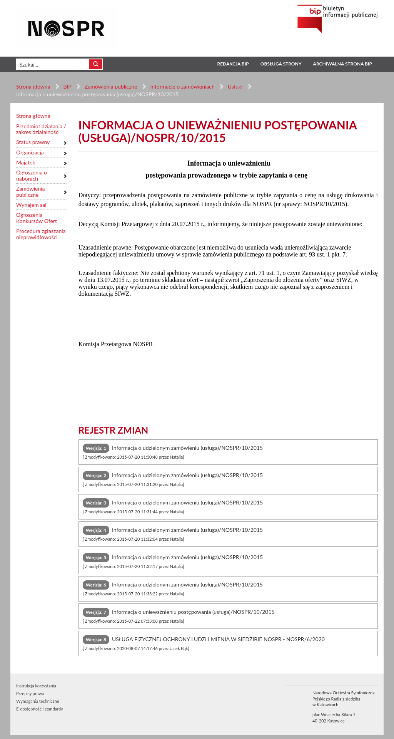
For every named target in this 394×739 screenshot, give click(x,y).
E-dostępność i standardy (39, 708)
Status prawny (33, 142)
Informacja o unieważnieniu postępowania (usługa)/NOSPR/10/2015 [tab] (179, 615)
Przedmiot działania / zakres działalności (41, 129)
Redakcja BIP (233, 64)
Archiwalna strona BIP (342, 64)
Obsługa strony (281, 64)
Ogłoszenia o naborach (31, 175)
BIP (67, 86)
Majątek (25, 162)
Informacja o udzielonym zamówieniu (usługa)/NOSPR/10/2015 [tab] (173, 451)
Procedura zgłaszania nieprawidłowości (41, 234)
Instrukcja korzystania (36, 685)
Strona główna (33, 86)
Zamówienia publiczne (111, 86)
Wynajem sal (31, 205)
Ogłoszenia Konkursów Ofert (36, 218)
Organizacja (30, 152)
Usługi (234, 86)
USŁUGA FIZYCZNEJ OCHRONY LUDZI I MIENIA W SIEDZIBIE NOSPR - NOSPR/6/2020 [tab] (204, 643)
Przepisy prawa (30, 693)
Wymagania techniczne (37, 701)
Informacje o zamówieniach (182, 86)
